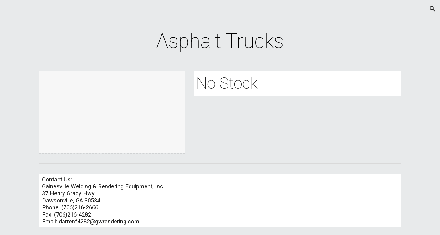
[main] (220, 41)
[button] (432, 8)
